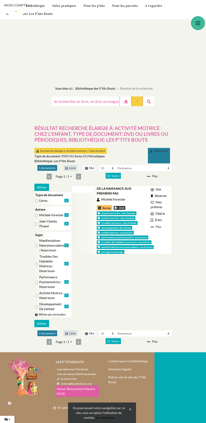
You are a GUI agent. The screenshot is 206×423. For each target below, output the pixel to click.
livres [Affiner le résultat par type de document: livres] (43, 200)
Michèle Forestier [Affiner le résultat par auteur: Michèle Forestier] (51, 215)
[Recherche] (85, 101)
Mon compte (15, 5)
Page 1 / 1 (62, 176)
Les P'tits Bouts (70, 362)
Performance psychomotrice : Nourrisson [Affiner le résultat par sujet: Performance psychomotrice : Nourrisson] (50, 282)
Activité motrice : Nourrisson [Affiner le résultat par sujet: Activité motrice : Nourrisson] (51, 295)
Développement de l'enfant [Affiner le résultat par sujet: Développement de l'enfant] (50, 306)
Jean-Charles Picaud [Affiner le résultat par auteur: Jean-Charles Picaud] (48, 223)
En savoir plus (105, 417)
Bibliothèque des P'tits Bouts (95, 88)
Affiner (42, 187)
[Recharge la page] (107, 168)
